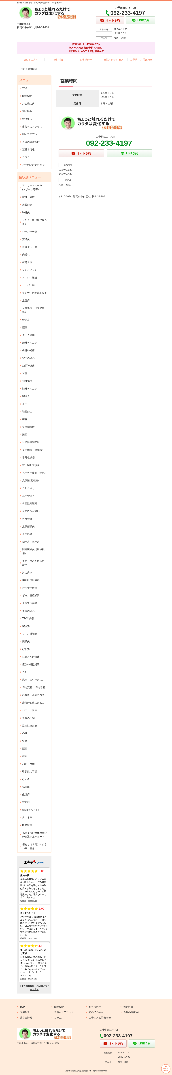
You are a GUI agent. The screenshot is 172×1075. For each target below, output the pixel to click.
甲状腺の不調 (29, 771)
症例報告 (27, 119)
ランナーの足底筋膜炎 (34, 293)
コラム (26, 157)
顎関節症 (27, 411)
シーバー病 (28, 285)
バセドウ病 (28, 764)
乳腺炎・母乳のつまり (34, 695)
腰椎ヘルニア (29, 342)
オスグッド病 (29, 247)
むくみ (26, 779)
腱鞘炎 (26, 641)
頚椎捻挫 (27, 381)
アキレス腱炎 (29, 277)
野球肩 (26, 320)
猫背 (24, 419)
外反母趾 (27, 518)
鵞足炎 (26, 239)
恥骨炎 (26, 212)
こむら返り (28, 488)
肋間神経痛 (28, 365)
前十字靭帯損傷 (31, 465)
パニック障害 (29, 710)
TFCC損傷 (28, 618)
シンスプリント (31, 270)
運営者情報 (28, 149)
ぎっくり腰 (28, 335)
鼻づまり (27, 817)
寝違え (26, 396)
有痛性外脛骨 (29, 503)
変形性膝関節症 (31, 442)
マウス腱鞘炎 (29, 633)
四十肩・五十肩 (31, 541)
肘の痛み (27, 572)
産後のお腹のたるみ (33, 702)
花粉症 (26, 802)
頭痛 (24, 748)
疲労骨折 (27, 262)
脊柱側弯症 (28, 427)
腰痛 (24, 327)
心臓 (24, 733)
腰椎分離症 (28, 197)
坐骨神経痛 (28, 350)
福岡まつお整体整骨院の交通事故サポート (34, 834)
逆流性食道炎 (29, 725)
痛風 (24, 756)
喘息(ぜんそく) (30, 809)
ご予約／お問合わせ (141, 59)
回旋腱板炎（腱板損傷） (33, 551)
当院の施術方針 (31, 142)
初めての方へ (30, 59)
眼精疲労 (27, 825)
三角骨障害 (28, 495)
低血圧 (26, 786)
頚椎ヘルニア (29, 388)
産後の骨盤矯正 (31, 664)
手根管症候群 (29, 603)
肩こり (26, 404)
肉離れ (26, 254)
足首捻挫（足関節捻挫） (33, 310)
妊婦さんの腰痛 (31, 656)
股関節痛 (27, 204)
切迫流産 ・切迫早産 (33, 687)
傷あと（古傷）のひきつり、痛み (34, 846)
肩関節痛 (27, 534)
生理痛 (26, 794)
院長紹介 (27, 96)
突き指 (26, 626)
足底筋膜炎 (28, 526)
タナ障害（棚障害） (33, 450)
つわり (26, 672)
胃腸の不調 (28, 718)
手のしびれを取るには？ (33, 563)
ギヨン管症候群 (31, 595)
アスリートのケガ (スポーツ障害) (33, 187)
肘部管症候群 (29, 588)
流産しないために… (33, 679)
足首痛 (26, 300)
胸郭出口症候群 (31, 580)
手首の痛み (28, 611)
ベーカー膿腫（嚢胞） (34, 472)
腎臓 (24, 741)
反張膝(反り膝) (30, 480)
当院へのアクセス (113, 59)
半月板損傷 (28, 457)
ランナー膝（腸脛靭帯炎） (34, 222)
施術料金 (58, 59)
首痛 (24, 373)
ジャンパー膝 (29, 231)
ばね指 (26, 649)
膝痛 (24, 434)
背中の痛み (28, 358)
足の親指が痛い (31, 511)
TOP (23, 69)
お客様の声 (86, 59)
